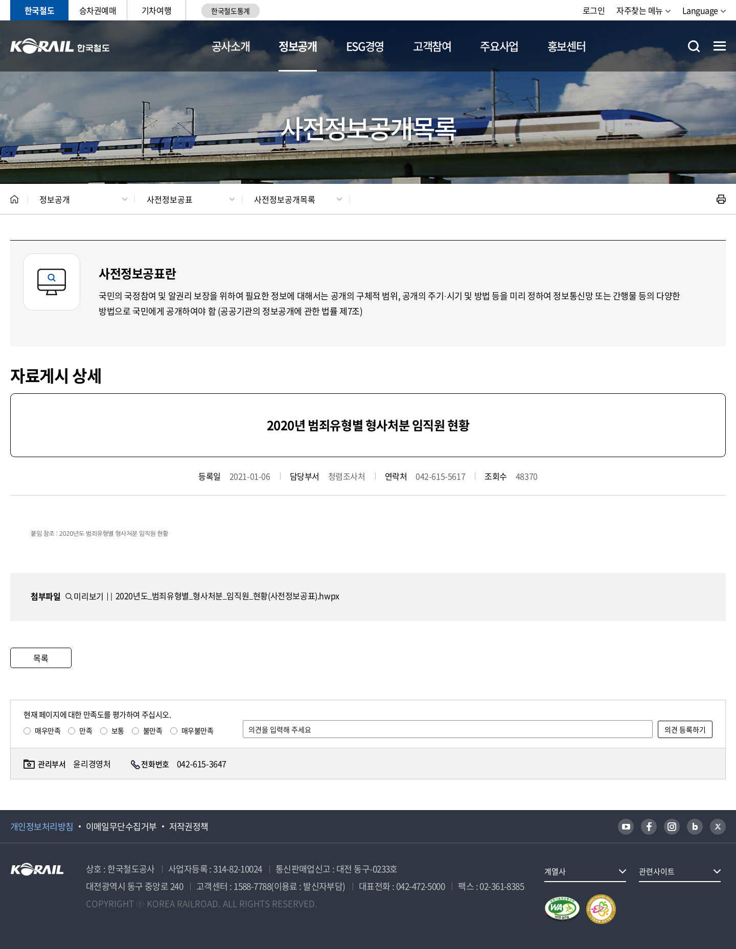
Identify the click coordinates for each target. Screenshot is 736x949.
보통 (117, 730)
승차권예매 (98, 10)
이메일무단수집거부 (121, 826)
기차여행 (156, 10)
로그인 (594, 10)
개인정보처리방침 (42, 826)
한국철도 (39, 10)
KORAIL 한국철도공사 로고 (60, 46)
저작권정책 (189, 826)
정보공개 (298, 45)
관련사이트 (657, 871)
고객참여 (432, 45)
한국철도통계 (230, 11)
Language (700, 10)
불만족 (153, 730)
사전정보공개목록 (284, 199)
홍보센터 (566, 45)
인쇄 (721, 199)
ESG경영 (365, 45)
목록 (40, 658)
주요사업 (499, 45)
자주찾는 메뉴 (639, 10)
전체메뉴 (720, 46)
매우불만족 (197, 730)
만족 (85, 730)
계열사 (555, 871)
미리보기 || (89, 596)
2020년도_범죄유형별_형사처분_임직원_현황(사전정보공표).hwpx (227, 596)
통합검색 (694, 46)
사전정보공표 (170, 199)
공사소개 (231, 45)
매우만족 (47, 730)
